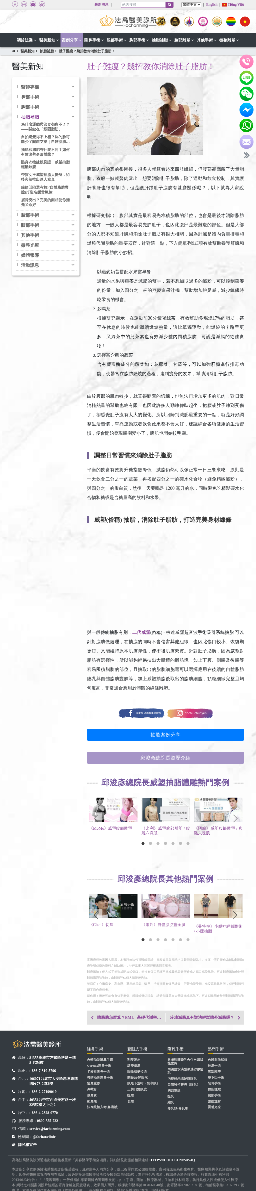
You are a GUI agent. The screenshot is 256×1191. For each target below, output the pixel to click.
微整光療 (30, 245)
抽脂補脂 (47, 51)
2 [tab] (150, 843)
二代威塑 (141, 632)
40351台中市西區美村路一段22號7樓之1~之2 (52, 1102)
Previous (96, 818)
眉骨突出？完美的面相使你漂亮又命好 (45, 202)
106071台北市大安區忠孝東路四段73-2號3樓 (53, 1081)
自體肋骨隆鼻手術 (100, 1060)
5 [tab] (173, 843)
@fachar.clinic (44, 1137)
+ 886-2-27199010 (42, 1092)
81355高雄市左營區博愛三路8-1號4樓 (52, 1060)
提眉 (130, 1095)
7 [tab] (188, 843)
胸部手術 (30, 107)
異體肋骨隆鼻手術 (100, 1077)
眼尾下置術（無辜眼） (143, 1083)
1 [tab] (143, 843)
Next (235, 818)
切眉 (130, 1101)
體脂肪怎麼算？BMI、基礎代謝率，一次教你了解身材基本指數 (131, 1017)
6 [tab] (180, 843)
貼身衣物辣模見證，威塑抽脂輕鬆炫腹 (45, 164)
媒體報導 (30, 255)
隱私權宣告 (27, 1145)
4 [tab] (165, 843)
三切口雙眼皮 (137, 1089)
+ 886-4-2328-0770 (43, 1113)
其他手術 (30, 235)
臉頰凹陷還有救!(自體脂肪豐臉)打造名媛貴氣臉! (44, 189)
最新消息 (101, 5)
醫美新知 (27, 51)
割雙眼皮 (133, 1060)
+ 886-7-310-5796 (42, 1071)
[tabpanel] (113, 818)
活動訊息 (30, 265)
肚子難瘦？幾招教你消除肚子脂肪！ (87, 51)
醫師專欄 (30, 87)
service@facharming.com (50, 1129)
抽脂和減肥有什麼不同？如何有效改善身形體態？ (45, 152)
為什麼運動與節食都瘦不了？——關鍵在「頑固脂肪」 (45, 126)
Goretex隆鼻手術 (99, 1065)
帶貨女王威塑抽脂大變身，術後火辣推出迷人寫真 (45, 177)
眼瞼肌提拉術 (137, 1071)
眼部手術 (30, 225)
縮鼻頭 (92, 1101)
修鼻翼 (92, 1095)
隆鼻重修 (93, 1083)
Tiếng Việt (233, 5)
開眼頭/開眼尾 (137, 1077)
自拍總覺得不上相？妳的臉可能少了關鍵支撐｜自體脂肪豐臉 (45, 139)
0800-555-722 (47, 1121)
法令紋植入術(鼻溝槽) (102, 1107)
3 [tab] (158, 843)
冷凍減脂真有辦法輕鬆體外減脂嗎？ (202, 1017)
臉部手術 (30, 215)
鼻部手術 (30, 97)
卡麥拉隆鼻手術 (98, 1071)
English (212, 5)
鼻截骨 (92, 1089)
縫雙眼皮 (133, 1065)
